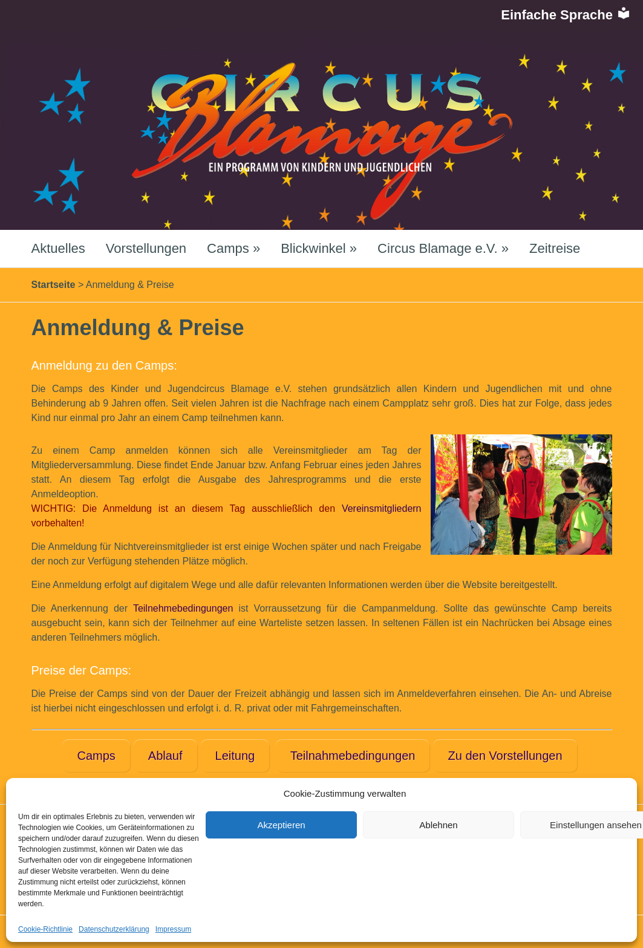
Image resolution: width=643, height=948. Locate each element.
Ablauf (165, 755)
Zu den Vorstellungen (505, 755)
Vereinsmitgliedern (382, 508)
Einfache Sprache (566, 14)
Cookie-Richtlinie (45, 929)
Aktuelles (58, 248)
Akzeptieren (281, 825)
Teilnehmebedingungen (183, 608)
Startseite (53, 284)
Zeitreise (554, 248)
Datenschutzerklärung (114, 929)
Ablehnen (438, 825)
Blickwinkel (319, 248)
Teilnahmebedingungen (353, 755)
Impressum (173, 929)
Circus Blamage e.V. (443, 248)
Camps (233, 248)
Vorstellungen (146, 248)
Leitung (235, 755)
